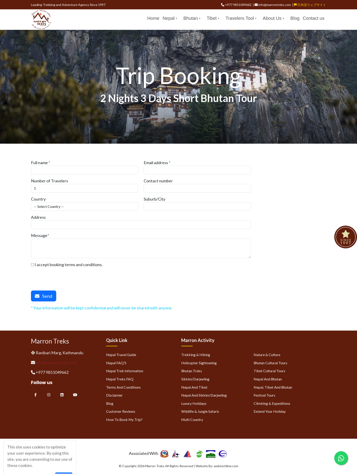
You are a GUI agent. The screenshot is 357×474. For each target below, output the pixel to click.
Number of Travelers (49, 180)
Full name (39, 162)
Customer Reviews (120, 411)
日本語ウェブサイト (310, 5)
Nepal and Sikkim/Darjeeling (204, 395)
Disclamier (114, 395)
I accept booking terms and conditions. (67, 264)
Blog (294, 18)
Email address (156, 162)
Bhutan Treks (191, 371)
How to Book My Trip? (124, 419)
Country (38, 198)
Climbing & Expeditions (272, 403)
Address (38, 217)
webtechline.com (226, 466)
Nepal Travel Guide (121, 354)
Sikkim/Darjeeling (195, 379)
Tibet (213, 18)
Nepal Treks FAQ (119, 379)
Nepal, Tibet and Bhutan (273, 387)
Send (43, 296)
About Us (273, 18)
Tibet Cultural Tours (269, 371)
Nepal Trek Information (124, 371)
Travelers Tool (241, 18)
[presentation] (65, 276)
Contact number (158, 180)
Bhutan (191, 18)
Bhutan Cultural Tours (270, 363)
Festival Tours (264, 395)
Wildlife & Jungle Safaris (200, 411)
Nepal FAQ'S (116, 363)
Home (153, 18)
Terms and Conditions (123, 387)
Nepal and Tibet (194, 387)
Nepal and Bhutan (268, 379)
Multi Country (192, 419)
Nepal (170, 18)
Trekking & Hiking (195, 354)
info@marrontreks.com (56, 362)
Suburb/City (154, 198)
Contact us (313, 18)
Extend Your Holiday (270, 411)
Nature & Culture (267, 354)
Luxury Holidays (194, 403)
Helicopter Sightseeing (199, 363)
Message (39, 235)
